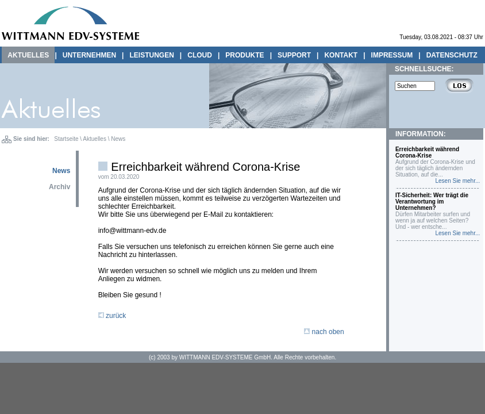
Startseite (66, 139)
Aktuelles (94, 139)
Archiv (59, 187)
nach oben (324, 332)
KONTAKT (340, 55)
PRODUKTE (244, 55)
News (118, 139)
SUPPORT (294, 55)
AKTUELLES (28, 55)
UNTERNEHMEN (89, 55)
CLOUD (199, 55)
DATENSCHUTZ (452, 55)
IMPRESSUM (392, 55)
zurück (112, 316)
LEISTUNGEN (151, 55)
